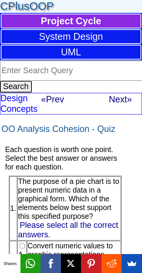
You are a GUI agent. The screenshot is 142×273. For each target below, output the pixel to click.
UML (71, 52)
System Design (71, 36)
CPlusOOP (27, 6)
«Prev (52, 99)
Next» (120, 99)
